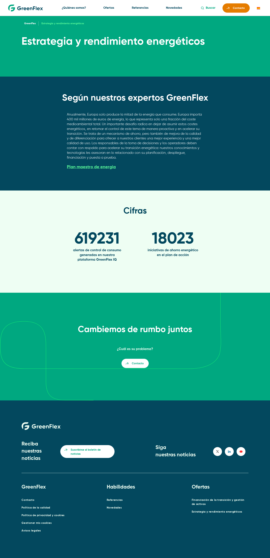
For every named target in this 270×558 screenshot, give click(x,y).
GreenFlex (30, 23)
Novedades (174, 7)
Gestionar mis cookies (37, 523)
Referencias (140, 7)
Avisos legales (31, 530)
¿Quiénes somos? (74, 7)
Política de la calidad (36, 507)
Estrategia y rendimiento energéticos (217, 511)
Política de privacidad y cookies (43, 515)
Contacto (235, 9)
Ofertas (108, 7)
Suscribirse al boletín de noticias (82, 452)
